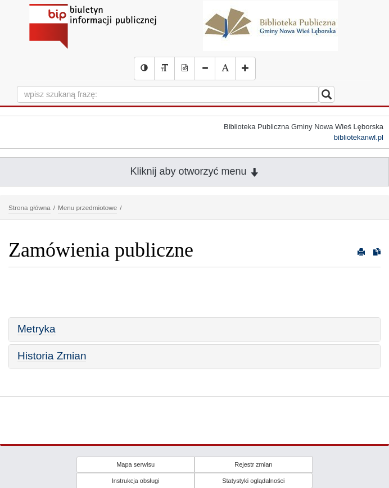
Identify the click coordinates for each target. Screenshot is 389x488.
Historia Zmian (51, 356)
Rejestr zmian (253, 464)
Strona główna (29, 207)
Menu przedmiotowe (87, 207)
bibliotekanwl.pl (358, 137)
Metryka (36, 329)
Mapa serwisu (135, 464)
